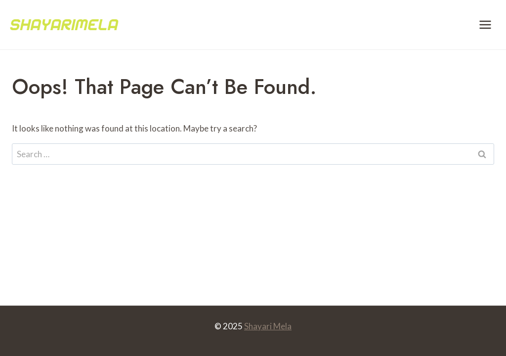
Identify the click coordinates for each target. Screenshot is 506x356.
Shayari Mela (268, 326)
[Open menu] (485, 24)
